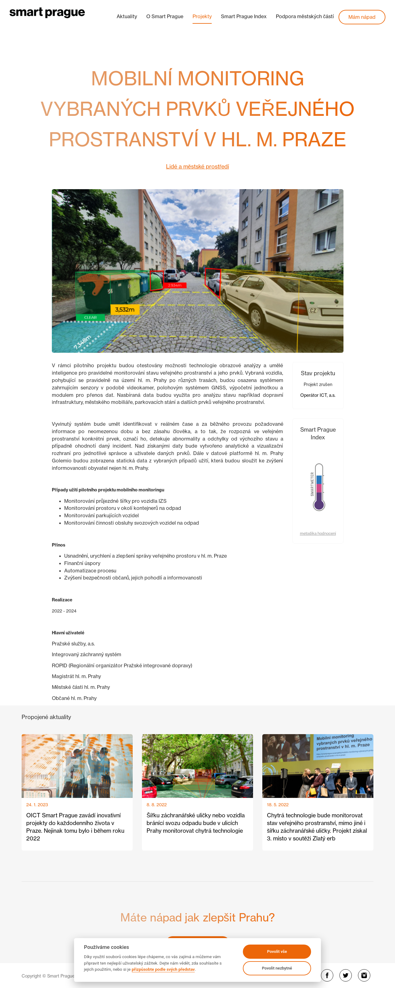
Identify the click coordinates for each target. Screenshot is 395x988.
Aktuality (127, 16)
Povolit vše (277, 951)
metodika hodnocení (318, 533)
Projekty (202, 16)
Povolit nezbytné (277, 968)
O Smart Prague (164, 16)
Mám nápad (362, 17)
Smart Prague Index (244, 16)
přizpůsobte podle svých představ (163, 969)
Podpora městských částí (305, 16)
